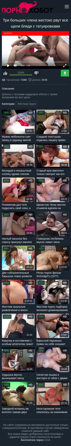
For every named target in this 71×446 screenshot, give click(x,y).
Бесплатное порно (32, 439)
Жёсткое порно (26, 103)
